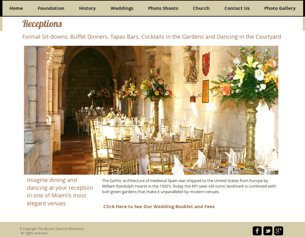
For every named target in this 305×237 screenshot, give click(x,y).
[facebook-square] (257, 230)
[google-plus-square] (278, 230)
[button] (151, 110)
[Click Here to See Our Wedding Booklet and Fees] (159, 206)
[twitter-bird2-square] (268, 230)
